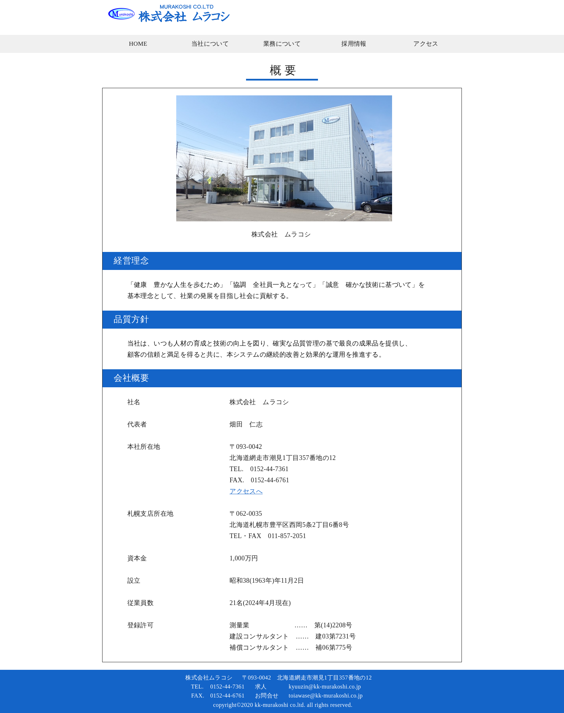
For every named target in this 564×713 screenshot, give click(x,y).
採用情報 (354, 43)
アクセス (425, 43)
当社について (210, 43)
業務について (282, 43)
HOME (138, 43)
